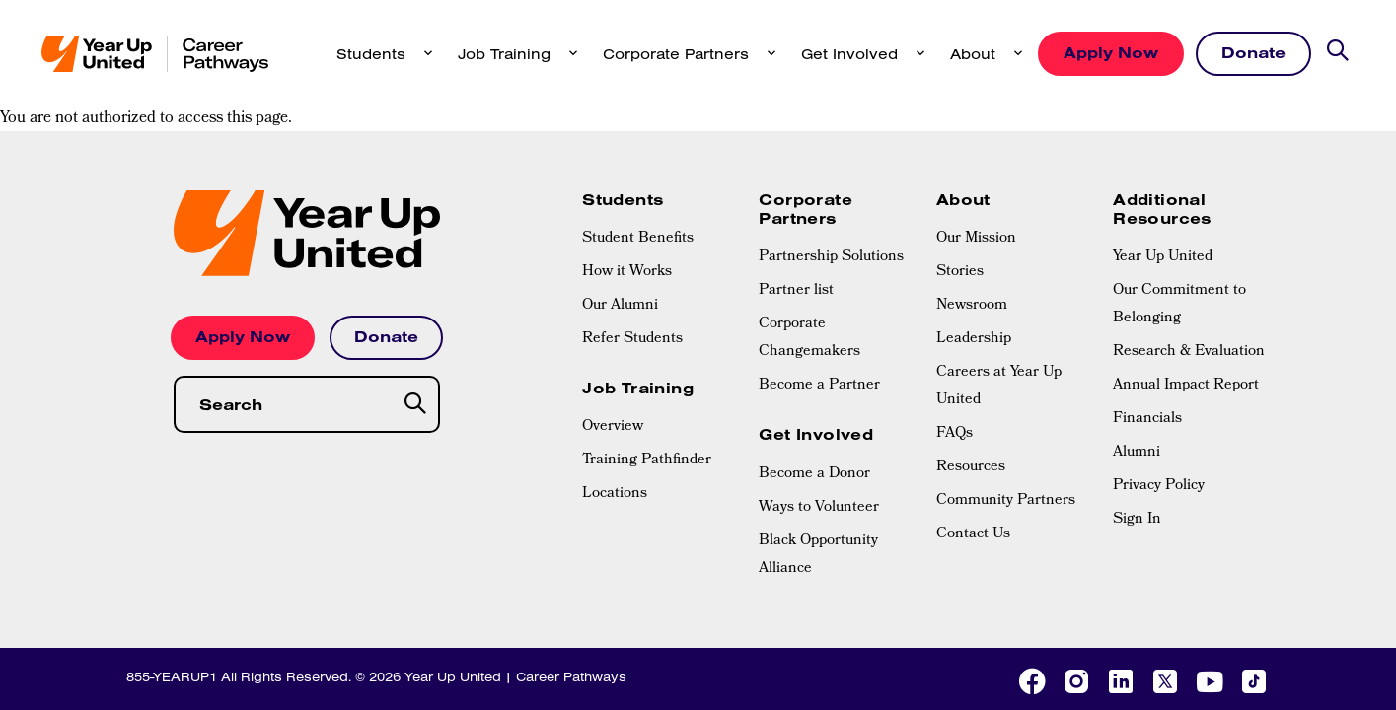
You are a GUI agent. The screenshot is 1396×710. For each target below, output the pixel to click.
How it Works (627, 165)
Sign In (1137, 412)
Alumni (1136, 345)
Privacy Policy (1159, 378)
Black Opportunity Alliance (818, 447)
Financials (1147, 311)
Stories (960, 165)
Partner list (796, 183)
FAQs (954, 326)
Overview (612, 319)
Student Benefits (638, 131)
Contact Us (973, 427)
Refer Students (632, 232)
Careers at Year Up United (999, 279)
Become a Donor (814, 367)
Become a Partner (819, 278)
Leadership (973, 232)
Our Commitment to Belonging (1179, 197)
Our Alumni (620, 198)
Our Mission (976, 131)
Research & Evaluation (1189, 244)
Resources (970, 360)
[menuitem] (660, 131)
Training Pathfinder (646, 353)
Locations (614, 386)
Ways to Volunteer (819, 400)
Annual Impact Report (1186, 278)
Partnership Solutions (831, 150)
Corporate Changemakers (809, 230)
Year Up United (1162, 150)
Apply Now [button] (1111, 52)
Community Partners (1005, 393)
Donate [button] (1253, 52)
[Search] (416, 298)
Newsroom (971, 198)
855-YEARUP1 (171, 569)
